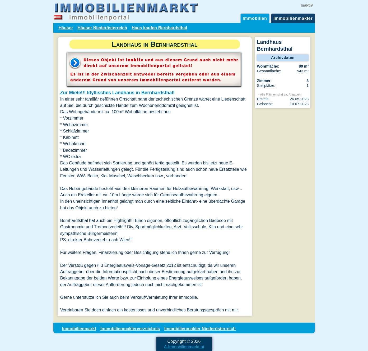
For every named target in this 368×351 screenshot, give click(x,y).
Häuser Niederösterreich (102, 27)
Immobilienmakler (293, 18)
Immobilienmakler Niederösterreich (200, 328)
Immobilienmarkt (79, 328)
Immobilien (255, 18)
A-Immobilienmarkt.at (184, 346)
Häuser (66, 27)
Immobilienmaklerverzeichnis (130, 328)
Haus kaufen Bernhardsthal (159, 27)
